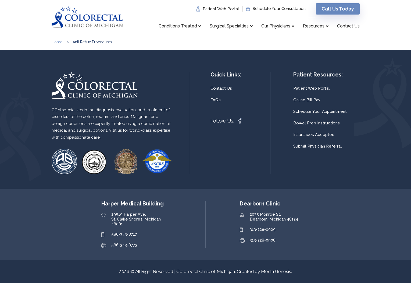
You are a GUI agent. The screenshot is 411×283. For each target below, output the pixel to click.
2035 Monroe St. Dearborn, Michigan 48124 (274, 217)
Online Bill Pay (306, 99)
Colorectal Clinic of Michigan (205, 271)
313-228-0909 (263, 229)
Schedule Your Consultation (279, 9)
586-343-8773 (124, 245)
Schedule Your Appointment (320, 111)
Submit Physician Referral (317, 146)
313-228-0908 (263, 240)
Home (57, 42)
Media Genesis (276, 271)
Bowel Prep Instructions (316, 123)
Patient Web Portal (221, 9)
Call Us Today (337, 9)
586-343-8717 (124, 234)
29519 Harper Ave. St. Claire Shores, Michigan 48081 (136, 219)
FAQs (215, 99)
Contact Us (221, 88)
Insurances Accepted (313, 134)
